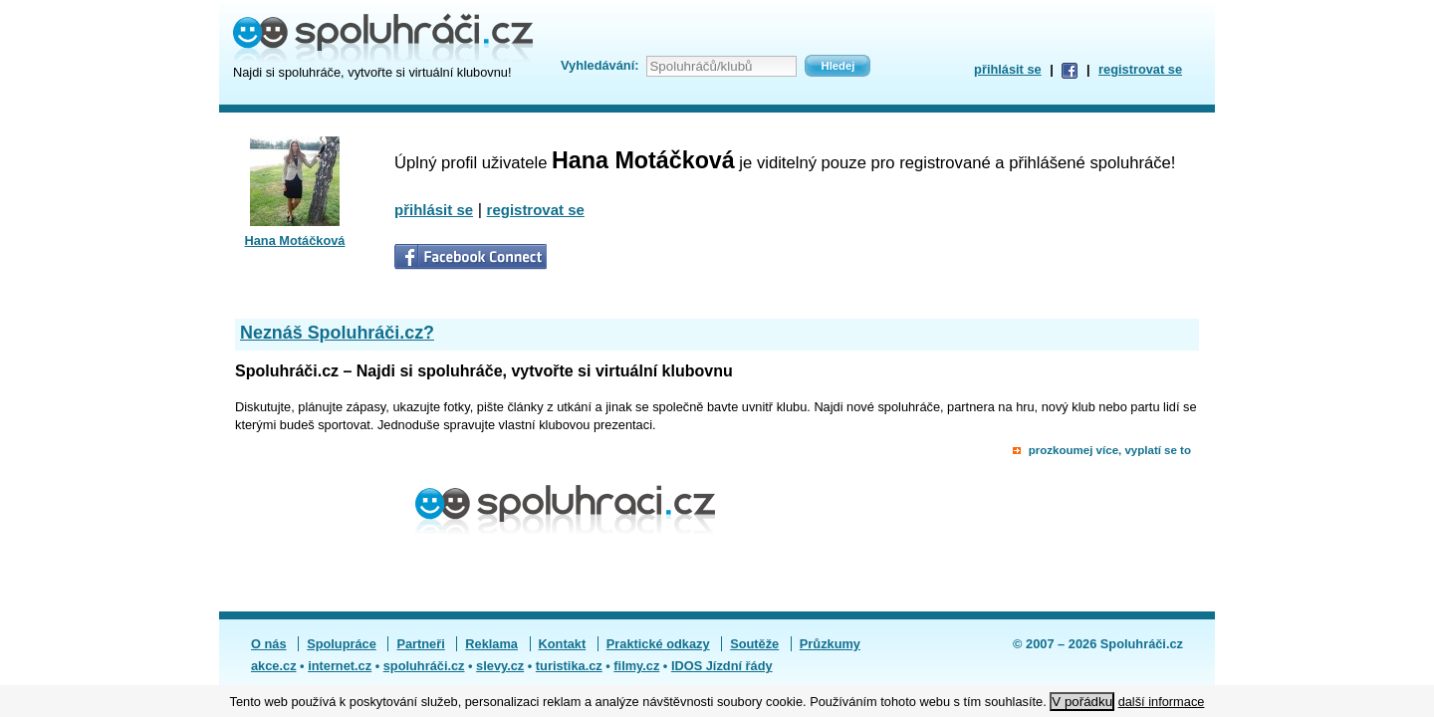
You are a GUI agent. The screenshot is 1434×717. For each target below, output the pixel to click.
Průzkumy (830, 643)
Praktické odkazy (658, 643)
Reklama (491, 643)
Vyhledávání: (599, 65)
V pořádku (1082, 701)
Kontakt (563, 643)
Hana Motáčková (295, 240)
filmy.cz (636, 665)
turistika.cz (569, 665)
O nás (269, 643)
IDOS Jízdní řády (722, 665)
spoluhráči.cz (424, 665)
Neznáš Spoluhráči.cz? (337, 333)
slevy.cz (500, 665)
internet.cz (339, 665)
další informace (1161, 701)
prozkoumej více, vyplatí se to (1110, 450)
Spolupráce (341, 643)
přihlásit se (1008, 69)
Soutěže (754, 643)
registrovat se (1140, 69)
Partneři (420, 643)
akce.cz (274, 665)
